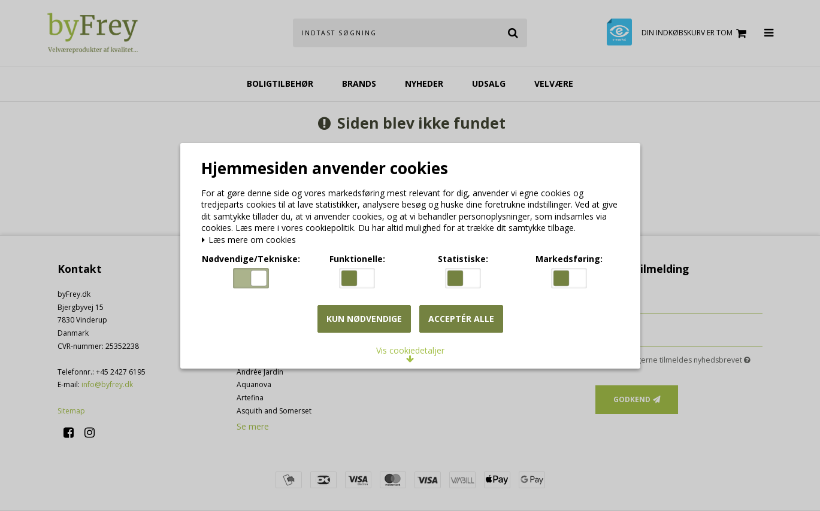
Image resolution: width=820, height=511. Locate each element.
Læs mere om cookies (250, 240)
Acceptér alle (461, 318)
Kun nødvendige (364, 318)
